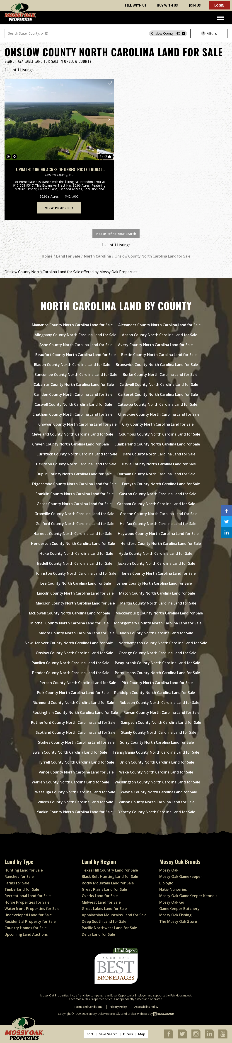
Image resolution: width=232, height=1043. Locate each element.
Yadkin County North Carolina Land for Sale (75, 811)
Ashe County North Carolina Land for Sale (76, 344)
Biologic (166, 883)
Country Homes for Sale (26, 927)
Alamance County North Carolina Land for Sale (72, 324)
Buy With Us (167, 5)
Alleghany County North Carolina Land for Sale (75, 334)
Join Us (195, 5)
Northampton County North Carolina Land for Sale (162, 642)
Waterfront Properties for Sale (32, 908)
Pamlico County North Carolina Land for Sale (70, 662)
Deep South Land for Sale (104, 921)
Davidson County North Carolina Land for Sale (76, 464)
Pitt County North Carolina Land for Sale (157, 682)
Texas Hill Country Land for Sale (110, 870)
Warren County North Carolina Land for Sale (70, 782)
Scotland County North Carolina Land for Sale (76, 732)
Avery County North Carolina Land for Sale (155, 344)
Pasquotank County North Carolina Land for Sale (157, 662)
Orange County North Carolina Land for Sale (157, 652)
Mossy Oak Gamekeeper (180, 876)
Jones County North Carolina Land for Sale (159, 573)
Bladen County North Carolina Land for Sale (72, 364)
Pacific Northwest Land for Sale (109, 927)
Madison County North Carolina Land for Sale (75, 603)
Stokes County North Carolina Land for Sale (76, 742)
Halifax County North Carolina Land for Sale (158, 523)
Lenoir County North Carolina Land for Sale (154, 583)
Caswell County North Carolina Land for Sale (73, 404)
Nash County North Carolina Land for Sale (156, 632)
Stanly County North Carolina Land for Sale (158, 732)
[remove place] (183, 33)
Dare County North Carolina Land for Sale (159, 454)
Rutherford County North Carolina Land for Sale (73, 722)
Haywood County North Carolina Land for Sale (158, 533)
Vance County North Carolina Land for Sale (76, 772)
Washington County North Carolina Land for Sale (157, 782)
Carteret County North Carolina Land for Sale (158, 394)
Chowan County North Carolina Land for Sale (77, 424)
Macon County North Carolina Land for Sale (157, 593)
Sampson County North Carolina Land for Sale (161, 722)
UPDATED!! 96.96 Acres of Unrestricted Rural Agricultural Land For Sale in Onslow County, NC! (59, 169)
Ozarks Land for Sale (100, 895)
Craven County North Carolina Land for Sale (70, 444)
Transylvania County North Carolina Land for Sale (156, 752)
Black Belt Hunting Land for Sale (110, 876)
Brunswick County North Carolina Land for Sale (157, 364)
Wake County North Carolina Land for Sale (156, 772)
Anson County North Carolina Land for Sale (159, 334)
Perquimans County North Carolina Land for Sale (157, 672)
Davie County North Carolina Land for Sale (159, 464)
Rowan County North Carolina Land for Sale (161, 712)
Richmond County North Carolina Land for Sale (73, 702)
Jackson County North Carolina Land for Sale (156, 563)
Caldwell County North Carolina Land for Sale (158, 384)
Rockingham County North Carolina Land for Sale (75, 712)
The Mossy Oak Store (178, 921)
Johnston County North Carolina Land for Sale (76, 573)
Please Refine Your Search (116, 234)
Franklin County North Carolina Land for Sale (75, 493)
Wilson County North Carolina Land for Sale (157, 801)
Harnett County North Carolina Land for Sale (73, 533)
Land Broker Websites (135, 1014)
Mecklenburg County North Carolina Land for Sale (159, 613)
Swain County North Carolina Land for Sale (70, 752)
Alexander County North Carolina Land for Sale (159, 324)
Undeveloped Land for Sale (28, 914)
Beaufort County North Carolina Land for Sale (75, 354)
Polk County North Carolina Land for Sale (73, 692)
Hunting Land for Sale (24, 870)
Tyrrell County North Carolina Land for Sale (76, 762)
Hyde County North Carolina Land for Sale (155, 553)
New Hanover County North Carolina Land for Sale (69, 642)
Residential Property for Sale (30, 921)
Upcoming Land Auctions (26, 934)
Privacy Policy (118, 1007)
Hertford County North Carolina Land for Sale (161, 543)
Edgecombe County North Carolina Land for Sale (74, 483)
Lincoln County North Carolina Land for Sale (75, 593)
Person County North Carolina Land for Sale (77, 682)
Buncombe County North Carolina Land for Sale (75, 374)
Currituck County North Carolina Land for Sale (76, 454)
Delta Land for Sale (98, 934)
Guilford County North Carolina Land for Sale (75, 523)
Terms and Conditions (88, 1007)
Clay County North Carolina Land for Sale (158, 424)
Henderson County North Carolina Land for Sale (73, 543)
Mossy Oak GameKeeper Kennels (188, 895)
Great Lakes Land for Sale (104, 908)
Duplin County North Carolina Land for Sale (74, 473)
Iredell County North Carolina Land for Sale (74, 563)
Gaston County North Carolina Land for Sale (157, 493)
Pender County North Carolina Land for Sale (70, 672)
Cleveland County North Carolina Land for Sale (72, 434)
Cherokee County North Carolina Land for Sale (159, 414)
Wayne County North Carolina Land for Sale (159, 792)
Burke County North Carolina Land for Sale (160, 374)
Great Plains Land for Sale (104, 889)
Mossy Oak (168, 870)
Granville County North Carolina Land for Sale (74, 513)
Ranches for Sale (19, 876)
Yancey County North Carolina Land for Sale (156, 811)
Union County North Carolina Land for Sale (157, 762)
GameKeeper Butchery (179, 908)
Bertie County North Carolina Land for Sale (159, 354)
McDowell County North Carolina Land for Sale (69, 613)
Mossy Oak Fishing (175, 914)
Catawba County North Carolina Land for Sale (157, 404)
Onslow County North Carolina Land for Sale (74, 652)
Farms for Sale (17, 883)
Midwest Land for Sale (101, 902)
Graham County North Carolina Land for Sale (156, 503)
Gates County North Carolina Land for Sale (74, 503)
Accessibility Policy (146, 1007)
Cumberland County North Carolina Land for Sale (157, 444)
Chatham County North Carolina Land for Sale (72, 414)
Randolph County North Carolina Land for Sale (154, 692)
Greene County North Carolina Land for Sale (159, 513)
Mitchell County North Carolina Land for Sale (69, 623)
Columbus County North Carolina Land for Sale (159, 434)
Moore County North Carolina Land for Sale (77, 632)
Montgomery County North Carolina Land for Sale (158, 623)
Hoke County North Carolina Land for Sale (76, 553)
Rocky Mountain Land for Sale (108, 883)
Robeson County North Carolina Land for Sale (159, 702)
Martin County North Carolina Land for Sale (158, 603)
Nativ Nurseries (173, 889)
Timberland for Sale (22, 889)
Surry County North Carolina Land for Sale (157, 742)
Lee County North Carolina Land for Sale (75, 583)
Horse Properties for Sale (27, 902)
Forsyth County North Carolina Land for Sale (161, 483)
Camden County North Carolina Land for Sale (73, 394)
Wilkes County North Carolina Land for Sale (75, 801)
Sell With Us (135, 5)
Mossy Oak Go (171, 902)
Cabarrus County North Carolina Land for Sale (74, 384)
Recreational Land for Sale (28, 895)
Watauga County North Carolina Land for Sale (75, 792)
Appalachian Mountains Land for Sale (114, 914)
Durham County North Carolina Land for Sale (156, 473)
